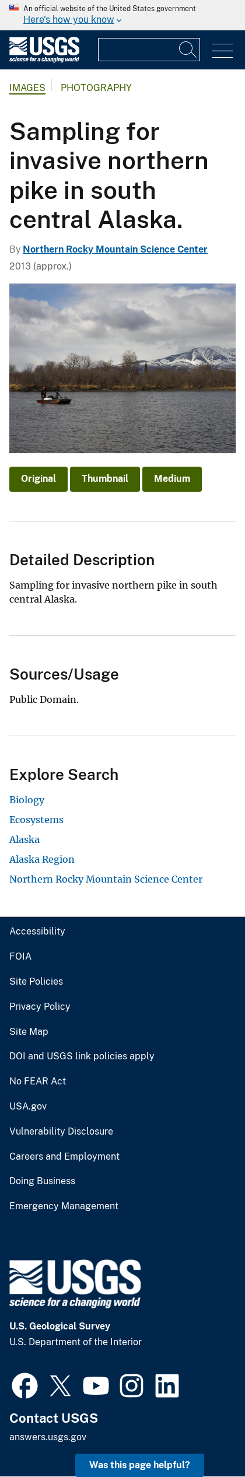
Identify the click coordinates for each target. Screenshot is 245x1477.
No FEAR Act (37, 1081)
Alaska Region (42, 859)
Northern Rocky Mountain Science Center (115, 249)
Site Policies (36, 982)
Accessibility (37, 931)
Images (27, 87)
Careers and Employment (64, 1157)
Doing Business (42, 1181)
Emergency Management (63, 1206)
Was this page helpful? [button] (139, 1465)
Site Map (28, 1032)
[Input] (149, 49)
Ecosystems (36, 819)
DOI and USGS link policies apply (82, 1056)
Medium (172, 478)
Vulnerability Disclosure (61, 1131)
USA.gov (28, 1106)
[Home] (44, 59)
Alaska (24, 839)
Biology (26, 800)
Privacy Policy (40, 1007)
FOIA (20, 956)
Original (38, 478)
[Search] (188, 49)
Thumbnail (105, 478)
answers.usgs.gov (47, 1437)
